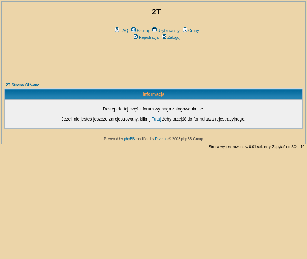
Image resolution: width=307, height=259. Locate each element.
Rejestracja (146, 37)
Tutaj (156, 119)
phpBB (129, 139)
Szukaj (140, 30)
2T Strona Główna (23, 85)
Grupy (191, 30)
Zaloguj (171, 37)
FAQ (121, 30)
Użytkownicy (166, 30)
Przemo (161, 139)
